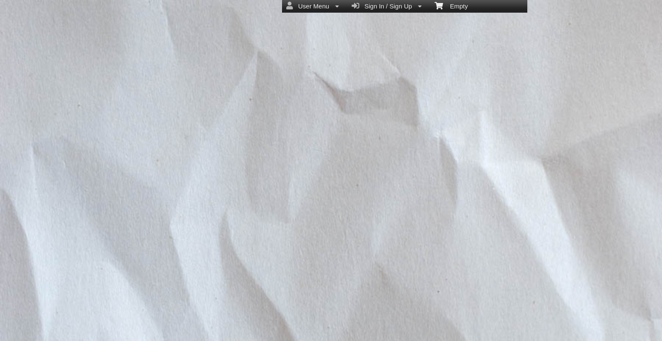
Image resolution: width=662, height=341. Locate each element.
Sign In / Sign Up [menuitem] (387, 6)
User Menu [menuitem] (312, 6)
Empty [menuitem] (451, 5)
